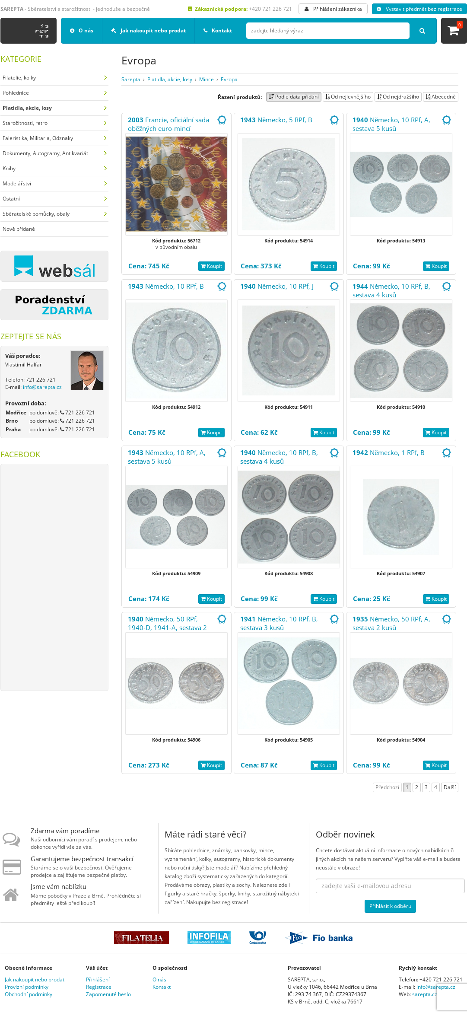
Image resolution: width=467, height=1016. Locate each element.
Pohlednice (16, 92)
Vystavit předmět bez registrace (419, 9)
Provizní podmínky (26, 987)
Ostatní (11, 198)
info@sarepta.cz (42, 387)
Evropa (229, 79)
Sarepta (130, 79)
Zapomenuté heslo (108, 994)
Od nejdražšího (398, 96)
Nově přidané (19, 229)
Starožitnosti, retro (25, 123)
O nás (81, 30)
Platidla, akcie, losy (169, 79)
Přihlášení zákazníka (333, 9)
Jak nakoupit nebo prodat (148, 30)
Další (450, 787)
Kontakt (217, 30)
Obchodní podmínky (28, 994)
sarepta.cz (424, 994)
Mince (206, 79)
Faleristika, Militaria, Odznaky (38, 138)
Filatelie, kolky (19, 77)
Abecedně (441, 96)
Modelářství (17, 183)
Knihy (9, 168)
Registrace (98, 987)
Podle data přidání (294, 96)
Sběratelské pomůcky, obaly (36, 213)
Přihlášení (98, 979)
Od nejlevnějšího (348, 96)
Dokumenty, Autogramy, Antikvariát (45, 153)
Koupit (211, 266)
